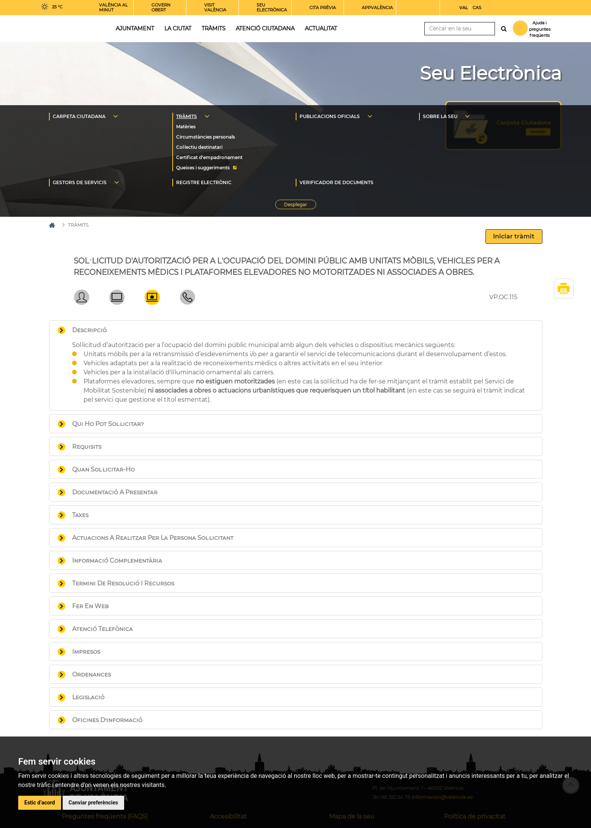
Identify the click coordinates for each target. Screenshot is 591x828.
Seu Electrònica (490, 73)
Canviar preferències (93, 803)
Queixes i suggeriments (203, 167)
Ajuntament (135, 28)
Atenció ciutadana (265, 28)
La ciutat (177, 28)
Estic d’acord (39, 803)
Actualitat (321, 28)
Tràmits (213, 28)
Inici (71, 27)
